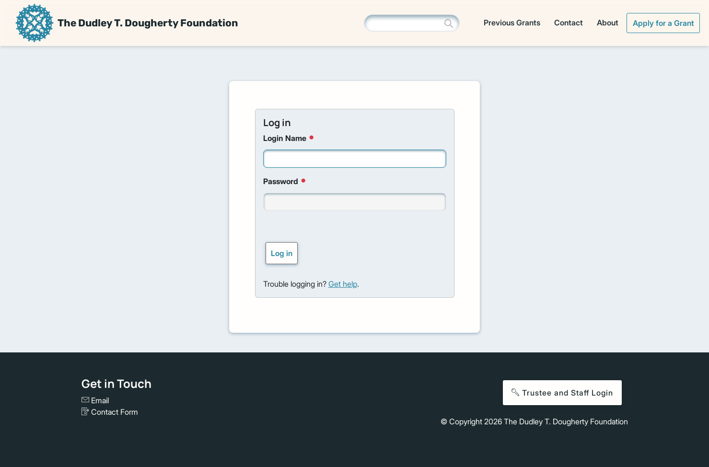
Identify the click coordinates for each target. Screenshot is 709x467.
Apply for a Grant (663, 23)
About (607, 22)
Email (95, 400)
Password (285, 181)
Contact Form (109, 412)
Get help (342, 284)
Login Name (289, 138)
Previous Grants (512, 22)
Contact (568, 22)
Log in (281, 253)
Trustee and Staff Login (562, 392)
